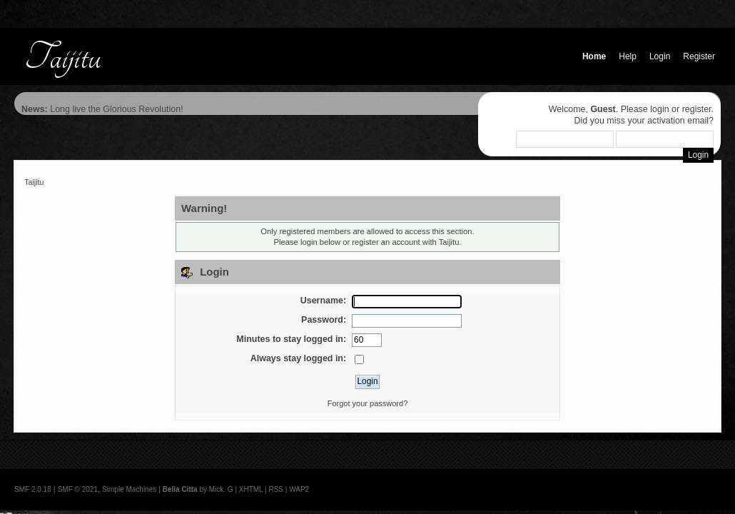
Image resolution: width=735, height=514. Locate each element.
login (659, 109)
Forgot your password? (368, 403)
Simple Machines (129, 489)
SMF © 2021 (78, 489)
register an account (386, 242)
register (696, 109)
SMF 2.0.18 (32, 489)
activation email (678, 121)
